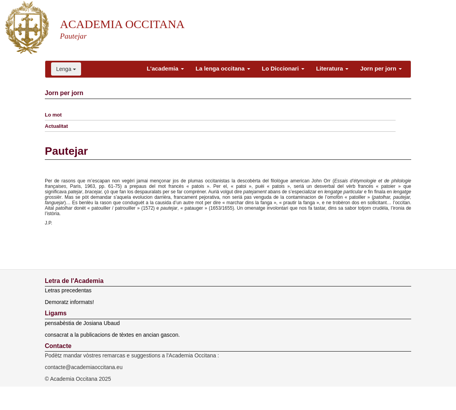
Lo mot (53, 115)
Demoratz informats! (69, 302)
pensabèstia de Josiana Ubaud (82, 323)
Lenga (66, 69)
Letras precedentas (68, 290)
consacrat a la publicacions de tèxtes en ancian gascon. (112, 335)
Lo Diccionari (283, 68)
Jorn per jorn (381, 68)
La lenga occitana (223, 68)
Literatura (332, 68)
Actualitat (56, 126)
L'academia (165, 68)
